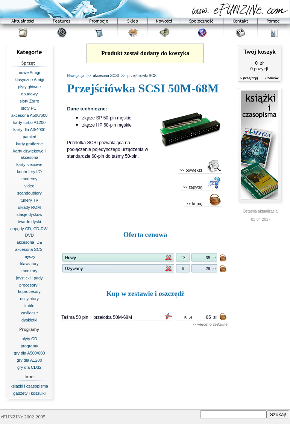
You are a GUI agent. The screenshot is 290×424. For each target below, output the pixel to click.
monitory (29, 271)
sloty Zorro (29, 101)
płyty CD (29, 338)
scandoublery (29, 193)
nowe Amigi (29, 72)
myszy (29, 256)
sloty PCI (29, 108)
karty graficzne (29, 144)
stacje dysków (29, 214)
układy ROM (29, 207)
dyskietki (29, 320)
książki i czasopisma (29, 386)
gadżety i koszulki (29, 393)
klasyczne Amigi (29, 79)
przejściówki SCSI (143, 76)
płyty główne (29, 86)
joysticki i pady (29, 278)
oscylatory (29, 298)
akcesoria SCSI (29, 249)
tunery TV (29, 200)
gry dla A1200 (29, 360)
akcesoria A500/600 (29, 115)
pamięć (29, 136)
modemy (29, 179)
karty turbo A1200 (29, 122)
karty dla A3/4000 (30, 129)
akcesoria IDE (29, 242)
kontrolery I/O (29, 171)
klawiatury (29, 263)
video (29, 186)
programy (29, 346)
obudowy (29, 94)
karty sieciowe (30, 164)
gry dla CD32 (29, 367)
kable (29, 305)
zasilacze (29, 313)
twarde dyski (29, 221)
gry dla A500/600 (29, 353)
